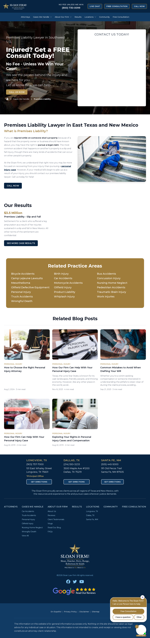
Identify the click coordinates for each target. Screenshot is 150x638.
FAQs (50, 531)
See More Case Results (21, 243)
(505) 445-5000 (109, 464)
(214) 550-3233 (72, 464)
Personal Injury (21, 291)
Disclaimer (84, 612)
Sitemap (95, 612)
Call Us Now (17, 92)
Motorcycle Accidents (68, 282)
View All (25, 536)
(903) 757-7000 (35, 464)
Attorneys (25, 17)
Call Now (139, 6)
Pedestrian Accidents (111, 287)
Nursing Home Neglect (112, 282)
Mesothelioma (20, 282)
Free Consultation (117, 6)
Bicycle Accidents (22, 273)
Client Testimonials (56, 519)
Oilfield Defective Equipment (30, 287)
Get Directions (39, 482)
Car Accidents (63, 278)
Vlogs (50, 523)
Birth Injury (61, 273)
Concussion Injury (108, 278)
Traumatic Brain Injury (111, 291)
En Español (56, 612)
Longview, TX (36, 460)
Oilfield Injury (63, 287)
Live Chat (95, 6)
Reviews (51, 515)
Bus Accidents (106, 273)
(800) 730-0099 (71, 7)
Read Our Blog (54, 527)
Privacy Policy (70, 612)
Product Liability (64, 291)
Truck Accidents (22, 296)
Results (78, 17)
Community (104, 17)
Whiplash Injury (64, 296)
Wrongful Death (21, 301)
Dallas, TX (72, 460)
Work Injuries (105, 296)
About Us (52, 511)
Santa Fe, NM (111, 460)
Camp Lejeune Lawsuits (27, 278)
